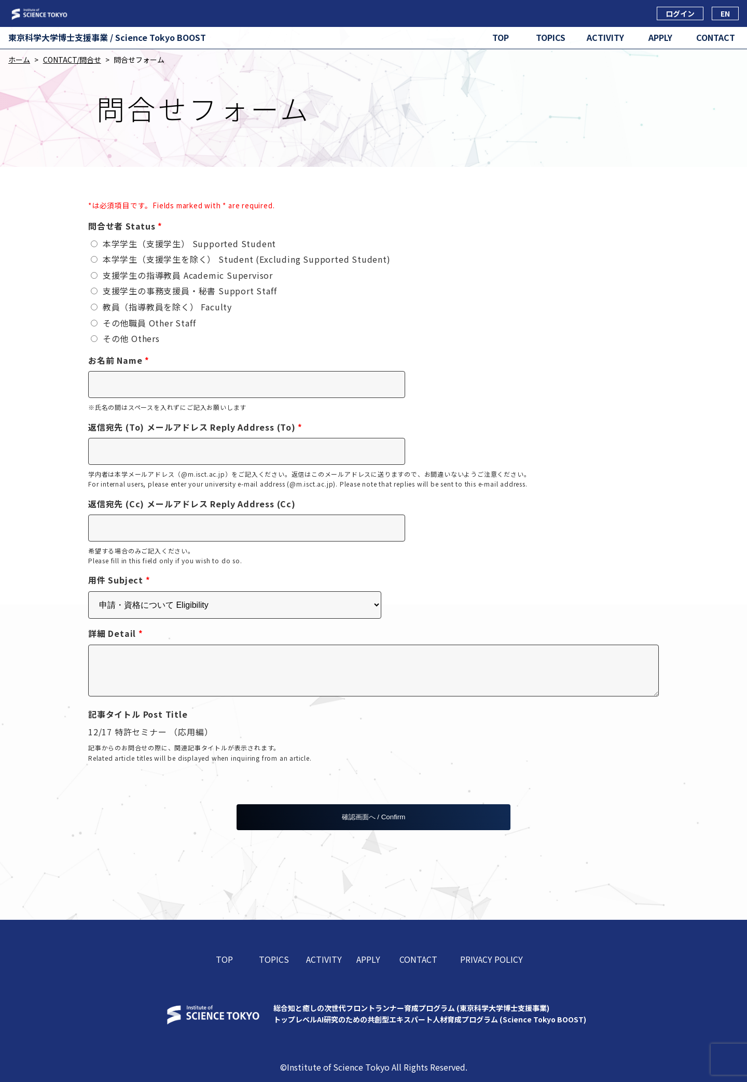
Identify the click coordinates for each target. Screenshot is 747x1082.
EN (725, 13)
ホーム (19, 59)
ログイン (680, 13)
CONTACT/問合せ (72, 59)
